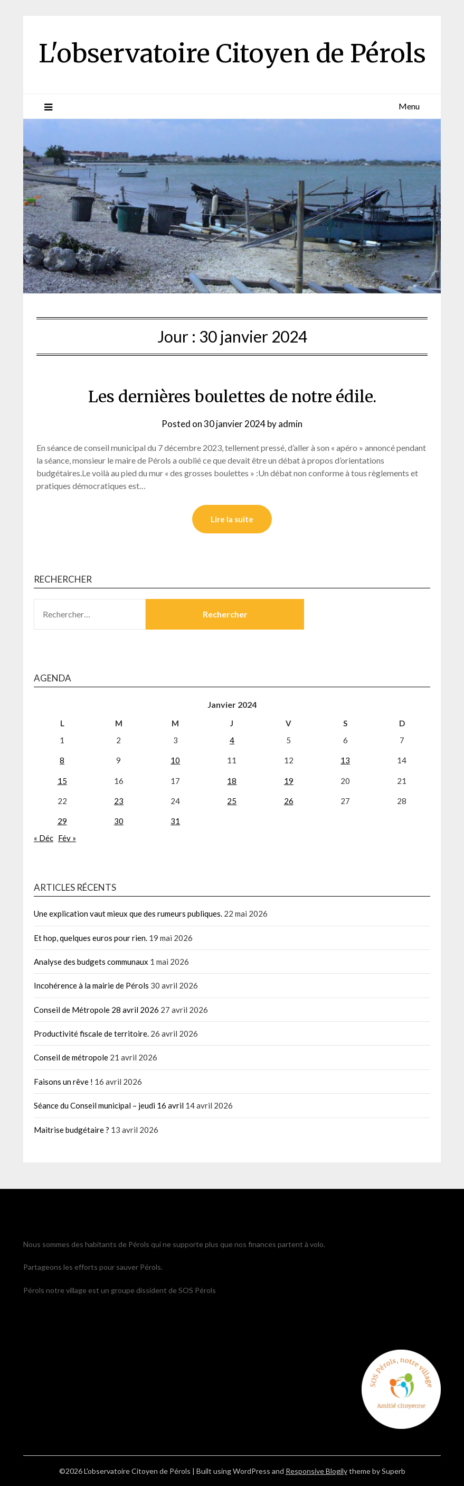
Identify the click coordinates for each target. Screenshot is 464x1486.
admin (290, 423)
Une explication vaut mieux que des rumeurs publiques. (128, 913)
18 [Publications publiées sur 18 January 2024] (231, 781)
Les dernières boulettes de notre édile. (232, 396)
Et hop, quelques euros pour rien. (90, 938)
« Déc (43, 838)
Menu (409, 106)
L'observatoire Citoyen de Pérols (232, 53)
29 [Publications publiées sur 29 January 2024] (62, 821)
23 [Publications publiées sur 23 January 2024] (119, 801)
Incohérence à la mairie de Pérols (91, 985)
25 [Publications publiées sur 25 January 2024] (231, 801)
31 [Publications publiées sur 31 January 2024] (175, 821)
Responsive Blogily (316, 1470)
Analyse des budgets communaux (91, 961)
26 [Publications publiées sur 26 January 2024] (288, 801)
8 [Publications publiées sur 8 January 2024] (62, 760)
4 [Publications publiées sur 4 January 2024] (232, 740)
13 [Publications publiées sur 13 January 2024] (345, 760)
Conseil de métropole (71, 1057)
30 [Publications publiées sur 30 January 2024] (119, 821)
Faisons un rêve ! (63, 1081)
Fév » (67, 838)
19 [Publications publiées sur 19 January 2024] (288, 781)
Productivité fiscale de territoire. (91, 1033)
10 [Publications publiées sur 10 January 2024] (175, 760)
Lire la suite (232, 519)
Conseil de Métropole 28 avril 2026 (96, 1009)
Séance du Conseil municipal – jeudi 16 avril (109, 1105)
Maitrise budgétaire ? (71, 1129)
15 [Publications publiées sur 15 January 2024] (62, 781)
